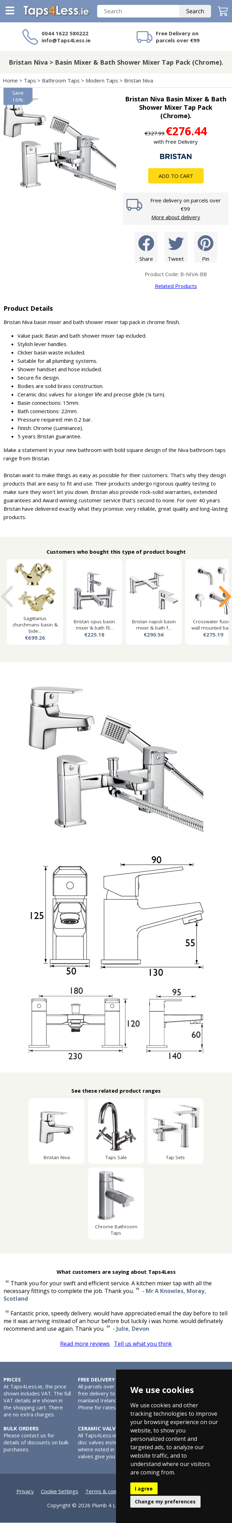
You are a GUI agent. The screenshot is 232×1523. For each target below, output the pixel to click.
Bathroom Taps (61, 80)
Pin (205, 247)
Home (10, 80)
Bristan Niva (138, 80)
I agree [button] (144, 1488)
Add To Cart (176, 176)
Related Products (176, 286)
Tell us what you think (143, 1344)
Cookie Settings (59, 1491)
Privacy (25, 1491)
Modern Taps (102, 80)
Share (146, 247)
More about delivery (175, 217)
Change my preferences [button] (165, 1501)
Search (195, 11)
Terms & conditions (108, 1491)
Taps (30, 80)
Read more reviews (85, 1344)
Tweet (176, 247)
